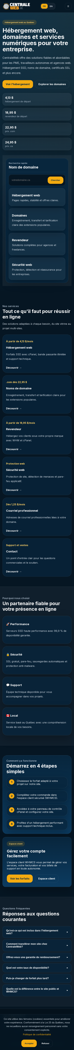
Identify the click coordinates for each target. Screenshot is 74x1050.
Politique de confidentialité (37, 1034)
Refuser (45, 1043)
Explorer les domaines (52, 84)
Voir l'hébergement (18, 84)
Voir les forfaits (19, 878)
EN (51, 6)
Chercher (55, 180)
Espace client (46, 878)
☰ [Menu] (68, 6)
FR (44, 6)
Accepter (29, 1043)
